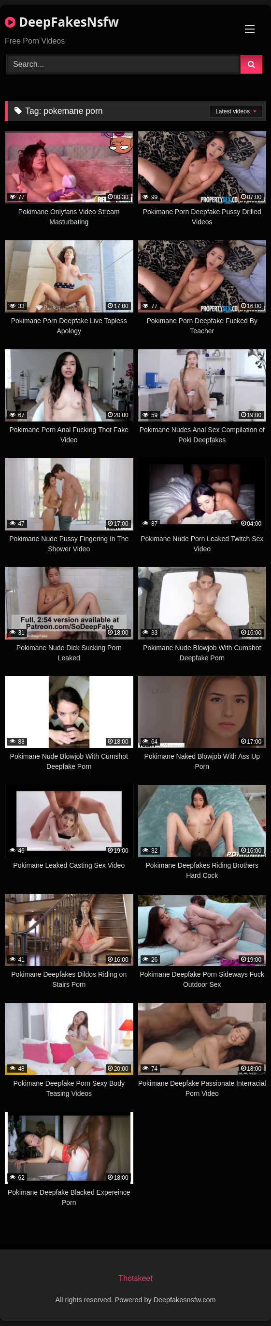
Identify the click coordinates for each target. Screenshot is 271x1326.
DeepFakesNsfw (62, 22)
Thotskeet (135, 1278)
